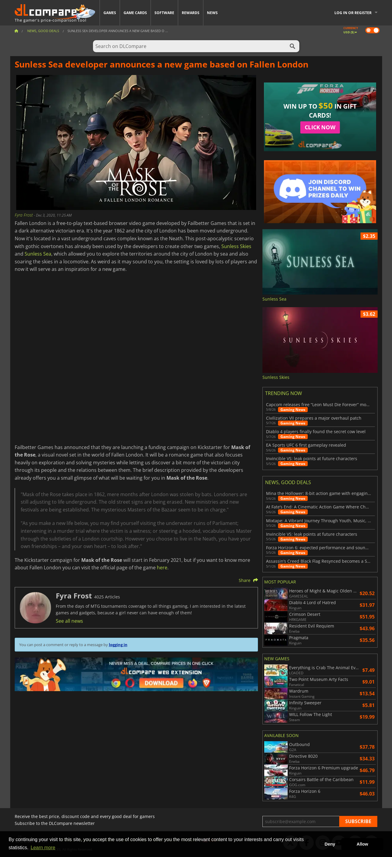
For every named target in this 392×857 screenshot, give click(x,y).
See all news (69, 621)
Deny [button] (330, 844)
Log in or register (353, 12)
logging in (118, 644)
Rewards (190, 12)
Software (164, 12)
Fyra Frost (24, 215)
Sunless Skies (236, 246)
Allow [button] (362, 844)
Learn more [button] (43, 847)
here (162, 567)
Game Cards (135, 12)
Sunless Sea (38, 253)
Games (109, 12)
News (212, 12)
